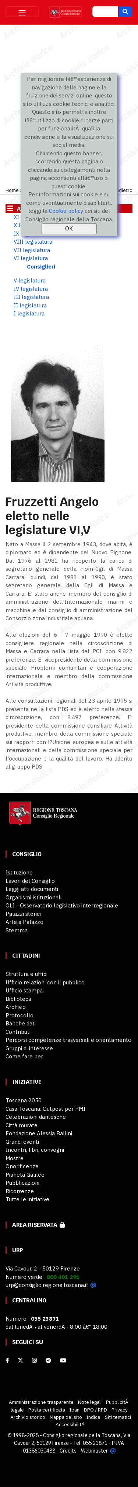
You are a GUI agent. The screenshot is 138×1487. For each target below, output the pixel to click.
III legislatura (31, 296)
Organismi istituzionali (33, 897)
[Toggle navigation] (22, 11)
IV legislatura (31, 288)
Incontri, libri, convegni (35, 1149)
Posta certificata (46, 1409)
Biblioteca (18, 998)
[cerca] (104, 12)
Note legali (90, 1402)
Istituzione (19, 872)
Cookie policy (66, 210)
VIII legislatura (33, 241)
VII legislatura (32, 250)
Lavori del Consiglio (30, 880)
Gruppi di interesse (29, 1048)
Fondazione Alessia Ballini (39, 1133)
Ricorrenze (20, 1191)
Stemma (17, 930)
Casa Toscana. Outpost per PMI (45, 1108)
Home (12, 190)
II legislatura (30, 305)
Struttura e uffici (26, 973)
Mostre (15, 1158)
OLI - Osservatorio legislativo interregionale (62, 905)
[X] (20, 1360)
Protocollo (19, 1015)
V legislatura (30, 280)
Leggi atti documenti (32, 888)
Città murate (22, 1125)
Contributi (18, 1031)
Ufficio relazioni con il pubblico (45, 982)
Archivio (16, 1006)
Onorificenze (22, 1166)
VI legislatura (31, 258)
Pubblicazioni (22, 1182)
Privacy (120, 1409)
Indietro (123, 190)
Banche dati (21, 1023)
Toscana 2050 (24, 1100)
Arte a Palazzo (24, 921)
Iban (74, 1409)
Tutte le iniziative (27, 1199)
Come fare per (24, 1056)
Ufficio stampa (24, 990)
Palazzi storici (23, 913)
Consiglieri (41, 266)
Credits (68, 1450)
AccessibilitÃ (71, 1424)
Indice (93, 1417)
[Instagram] (34, 1360)
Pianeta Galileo (25, 1174)
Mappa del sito (66, 1417)
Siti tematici (118, 1417)
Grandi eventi (22, 1141)
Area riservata (38, 1225)
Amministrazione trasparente (41, 1402)
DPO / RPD (95, 1409)
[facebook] (7, 1360)
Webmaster (94, 1450)
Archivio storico (27, 1417)
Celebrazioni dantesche (36, 1116)
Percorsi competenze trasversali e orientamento (68, 1039)
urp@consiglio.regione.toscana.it (47, 1284)
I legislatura (29, 313)
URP (17, 1250)
